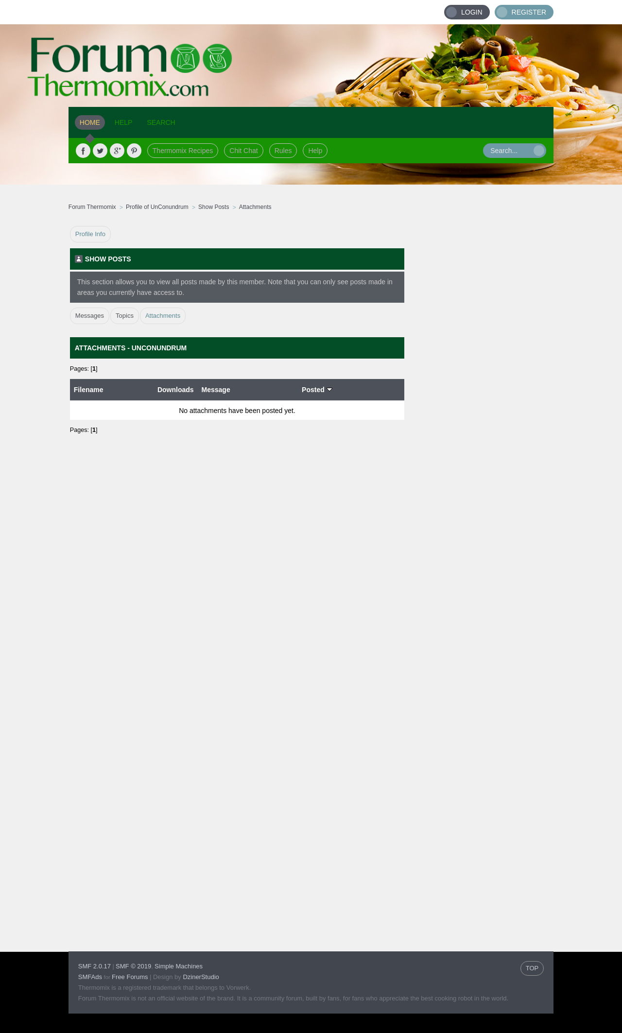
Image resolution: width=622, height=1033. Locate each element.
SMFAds (90, 977)
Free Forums (130, 977)
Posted (317, 390)
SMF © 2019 (133, 966)
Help (315, 151)
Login (472, 12)
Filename (89, 390)
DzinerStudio (201, 977)
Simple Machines (179, 966)
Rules (283, 151)
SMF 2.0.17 (94, 966)
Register (529, 12)
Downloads (175, 390)
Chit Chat (243, 151)
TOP (532, 968)
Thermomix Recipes (183, 151)
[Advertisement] (479, 371)
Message (216, 390)
